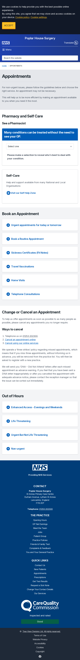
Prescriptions (40, 577)
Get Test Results (40, 581)
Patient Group (40, 536)
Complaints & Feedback (40, 548)
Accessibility (40, 643)
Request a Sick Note (40, 585)
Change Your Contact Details (40, 589)
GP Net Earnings (40, 524)
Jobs (40, 532)
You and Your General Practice (40, 552)
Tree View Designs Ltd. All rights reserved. (42, 631)
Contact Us (40, 565)
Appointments (40, 573)
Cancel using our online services (21, 343)
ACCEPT (8, 25)
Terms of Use (40, 635)
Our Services (40, 593)
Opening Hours (40, 520)
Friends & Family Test (40, 544)
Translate (71, 43)
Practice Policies (40, 540)
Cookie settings (39, 17)
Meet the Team (40, 528)
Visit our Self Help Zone (21, 193)
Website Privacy (40, 639)
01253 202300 (30, 336)
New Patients (40, 569)
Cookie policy (22, 17)
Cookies (40, 647)
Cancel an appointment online (20, 339)
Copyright (40, 651)
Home (4, 66)
